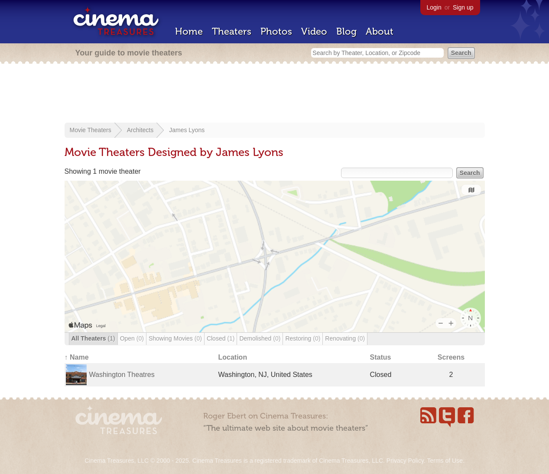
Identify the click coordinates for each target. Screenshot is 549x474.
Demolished (259, 338)
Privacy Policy (405, 460)
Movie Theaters (90, 130)
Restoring (302, 338)
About (379, 31)
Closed (221, 338)
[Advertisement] (275, 94)
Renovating (345, 338)
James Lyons (187, 130)
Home (189, 31)
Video (314, 31)
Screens (451, 357)
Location (232, 357)
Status (380, 357)
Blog (346, 31)
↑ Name (77, 357)
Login (434, 7)
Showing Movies (175, 338)
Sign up (463, 7)
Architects (140, 130)
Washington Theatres (122, 374)
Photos (276, 31)
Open (132, 338)
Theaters (231, 31)
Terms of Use (444, 460)
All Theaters (93, 338)
